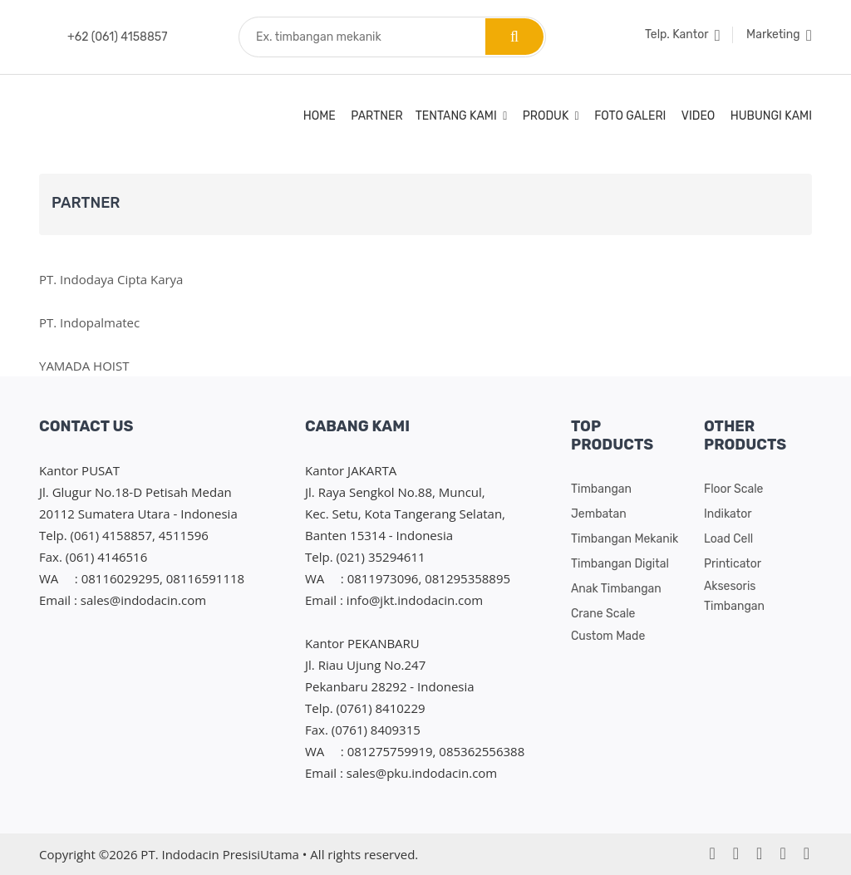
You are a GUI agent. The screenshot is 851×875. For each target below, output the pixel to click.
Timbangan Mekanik (624, 539)
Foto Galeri (630, 116)
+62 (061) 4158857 (117, 37)
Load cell (728, 539)
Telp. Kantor (683, 35)
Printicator (732, 564)
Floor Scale (734, 489)
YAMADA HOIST (84, 365)
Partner (376, 116)
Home (319, 116)
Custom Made (608, 636)
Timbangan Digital (620, 564)
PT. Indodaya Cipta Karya (111, 279)
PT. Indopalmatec (89, 322)
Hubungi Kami (771, 116)
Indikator (728, 514)
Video (698, 116)
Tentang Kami (462, 116)
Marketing (779, 35)
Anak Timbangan (616, 589)
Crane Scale (603, 614)
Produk (551, 116)
